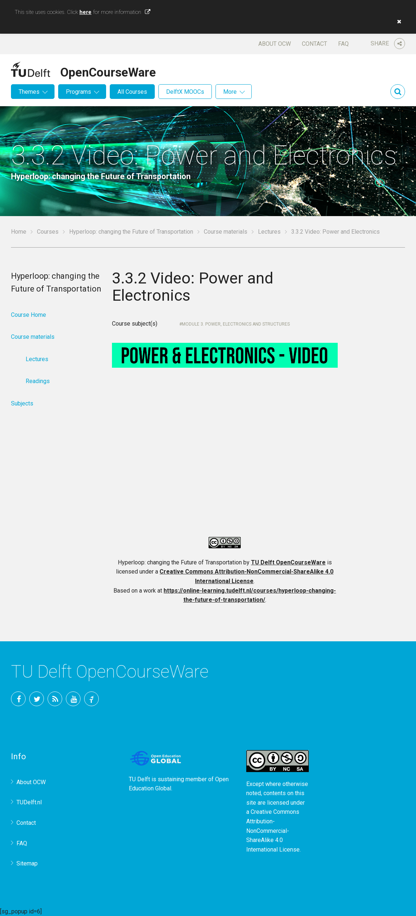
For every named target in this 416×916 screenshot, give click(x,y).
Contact (314, 43)
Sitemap (27, 863)
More (230, 91)
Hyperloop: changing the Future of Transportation (131, 231)
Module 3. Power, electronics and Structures (236, 324)
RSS (55, 698)
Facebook (18, 698)
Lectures (269, 231)
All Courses (132, 91)
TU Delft (91, 698)
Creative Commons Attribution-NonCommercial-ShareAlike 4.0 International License (273, 830)
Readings (38, 381)
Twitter (36, 698)
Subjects (22, 403)
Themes (29, 91)
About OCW (274, 43)
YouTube (73, 698)
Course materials (225, 231)
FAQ (343, 43)
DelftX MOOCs (185, 91)
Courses (48, 231)
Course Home (28, 314)
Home (18, 231)
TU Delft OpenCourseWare (288, 562)
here (85, 12)
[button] (397, 21)
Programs (78, 91)
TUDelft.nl (29, 802)
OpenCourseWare (108, 71)
